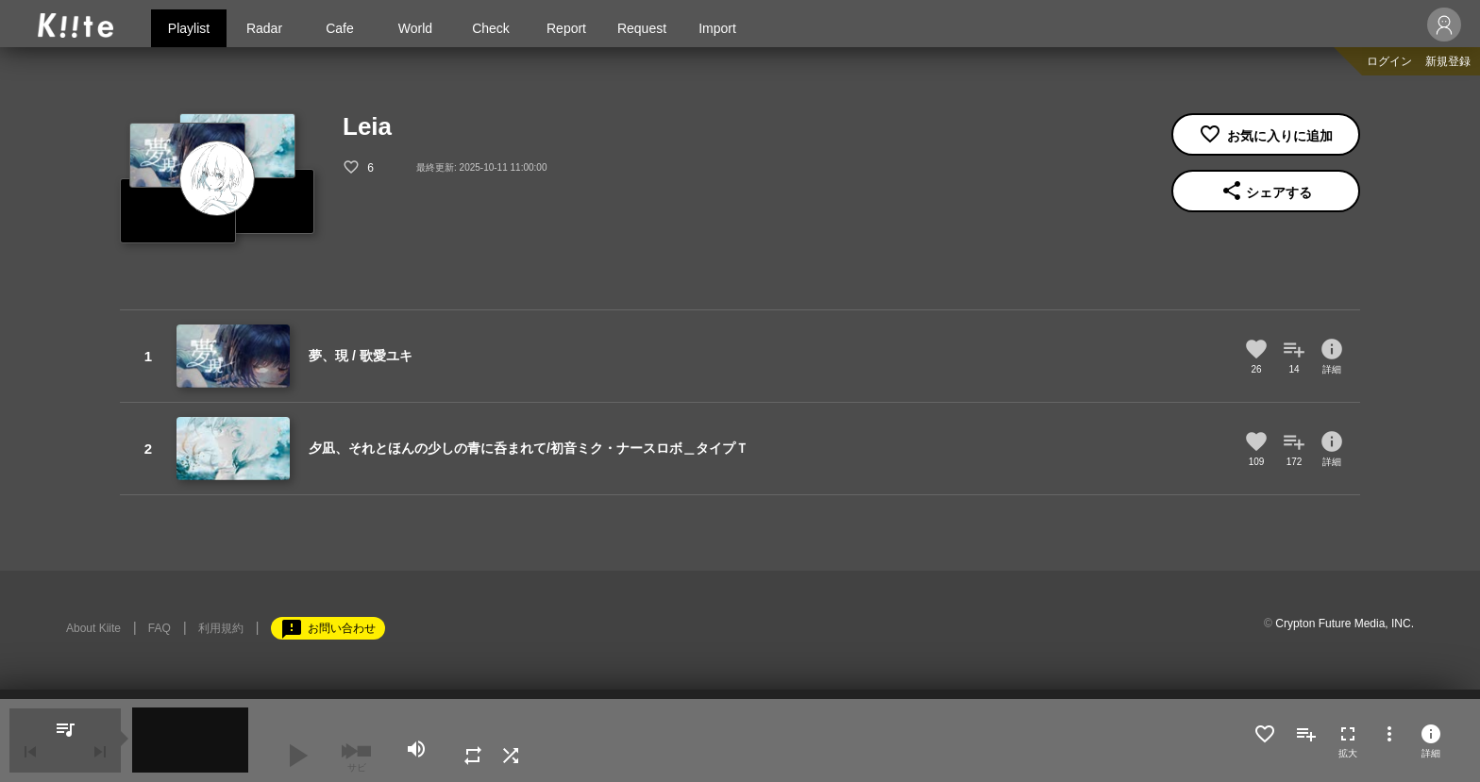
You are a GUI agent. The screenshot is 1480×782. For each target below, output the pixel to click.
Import (717, 28)
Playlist (189, 28)
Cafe (340, 28)
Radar (264, 28)
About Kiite (93, 628)
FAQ (159, 628)
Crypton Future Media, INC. (1344, 623)
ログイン (1389, 61)
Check (491, 28)
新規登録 (1448, 61)
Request (641, 28)
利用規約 (221, 628)
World (415, 28)
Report (566, 28)
